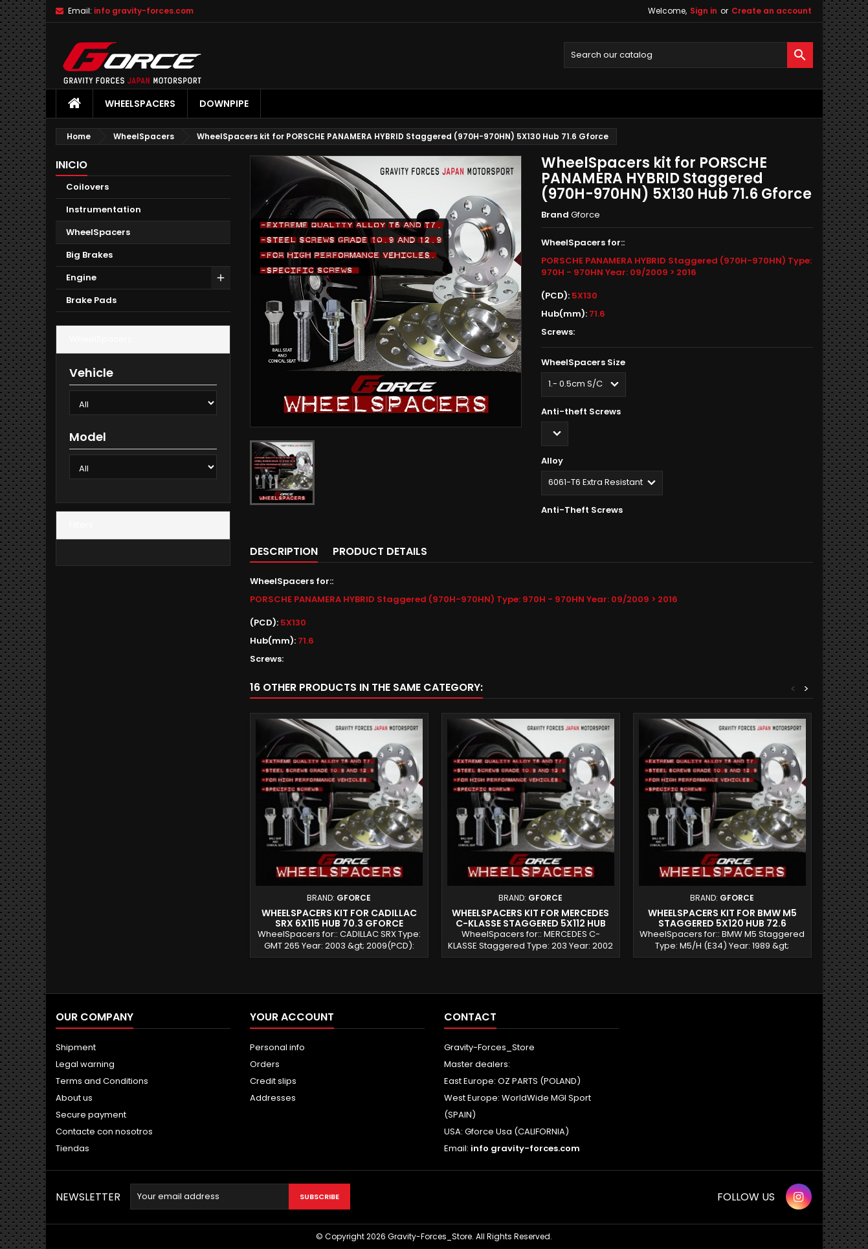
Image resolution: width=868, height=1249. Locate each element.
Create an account (771, 10)
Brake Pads (91, 300)
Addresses (273, 1098)
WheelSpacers (140, 103)
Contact (470, 1016)
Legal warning (85, 1064)
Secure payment (91, 1114)
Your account (292, 1016)
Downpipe (224, 103)
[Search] (688, 55)
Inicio (71, 164)
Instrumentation (103, 209)
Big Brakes (89, 255)
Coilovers (87, 187)
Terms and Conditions (102, 1081)
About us (74, 1098)
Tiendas (72, 1148)
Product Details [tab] (380, 551)
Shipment (76, 1047)
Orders (265, 1064)
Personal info (277, 1047)
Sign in (703, 10)
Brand (555, 215)
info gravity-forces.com (144, 10)
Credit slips (273, 1081)
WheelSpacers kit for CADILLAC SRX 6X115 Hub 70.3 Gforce (339, 918)
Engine (81, 277)
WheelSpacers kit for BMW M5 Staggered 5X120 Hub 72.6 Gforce (722, 923)
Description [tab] (284, 551)
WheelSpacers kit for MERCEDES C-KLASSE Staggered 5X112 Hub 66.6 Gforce (530, 923)
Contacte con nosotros (104, 1131)
